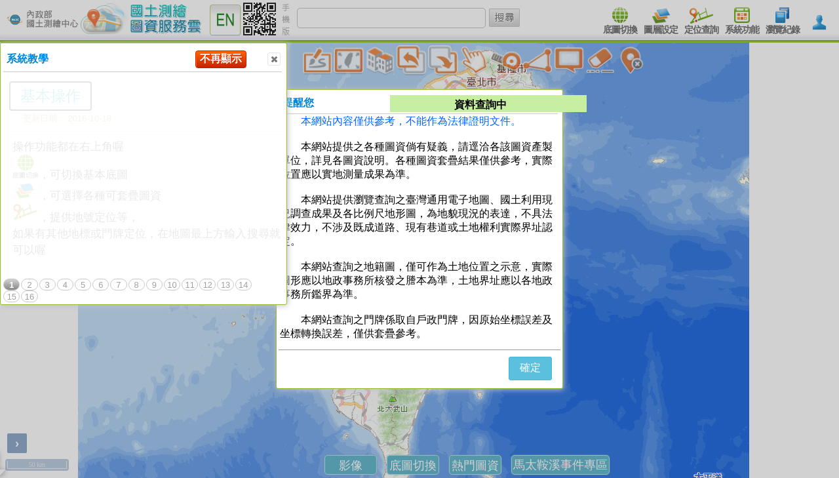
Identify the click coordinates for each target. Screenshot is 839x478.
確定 (530, 367)
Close (273, 59)
